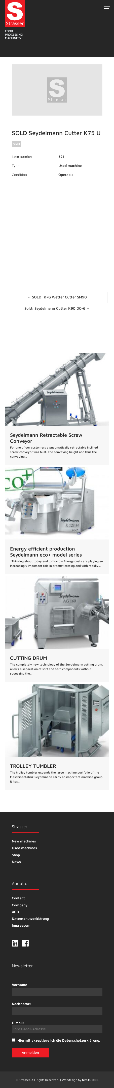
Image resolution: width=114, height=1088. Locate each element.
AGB (15, 912)
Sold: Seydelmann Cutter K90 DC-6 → (57, 308)
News (16, 861)
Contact (18, 898)
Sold (16, 144)
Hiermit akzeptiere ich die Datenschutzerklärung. (59, 1040)
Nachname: (21, 1004)
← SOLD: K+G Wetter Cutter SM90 (57, 297)
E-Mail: (57, 1027)
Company (19, 905)
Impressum (21, 925)
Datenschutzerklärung (30, 918)
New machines (24, 841)
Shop (16, 855)
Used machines (24, 848)
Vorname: (20, 985)
